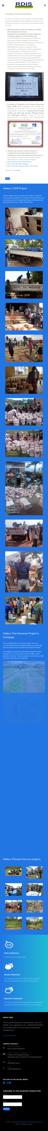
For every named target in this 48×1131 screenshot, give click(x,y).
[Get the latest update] (4, 1083)
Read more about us (9, 1035)
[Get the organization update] (10, 1083)
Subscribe (6, 1108)
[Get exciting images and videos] (7, 1083)
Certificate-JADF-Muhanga (19, 164)
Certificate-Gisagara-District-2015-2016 (24, 166)
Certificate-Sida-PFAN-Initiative (21, 161)
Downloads (16, 170)
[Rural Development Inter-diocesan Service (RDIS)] (24, 5)
